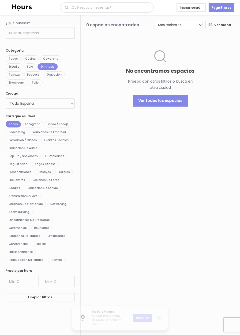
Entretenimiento (21, 252)
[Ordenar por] (178, 25)
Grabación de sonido (43, 188)
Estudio (14, 67)
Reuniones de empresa (49, 132)
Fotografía (32, 124)
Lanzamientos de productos (29, 220)
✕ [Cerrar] (160, 318)
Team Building (19, 212)
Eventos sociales (56, 140)
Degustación (18, 164)
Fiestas (41, 244)
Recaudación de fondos (26, 260)
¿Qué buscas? (18, 23)
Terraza (14, 75)
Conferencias (18, 244)
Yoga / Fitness (45, 164)
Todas (13, 59)
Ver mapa (220, 25)
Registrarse (221, 7)
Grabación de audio (23, 148)
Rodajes (14, 188)
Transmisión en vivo (23, 196)
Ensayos (45, 172)
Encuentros (17, 180)
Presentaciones (20, 172)
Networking (58, 204)
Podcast (33, 75)
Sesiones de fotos (46, 180)
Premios (57, 260)
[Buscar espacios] (109, 7)
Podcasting (17, 132)
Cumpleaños (54, 156)
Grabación (54, 75)
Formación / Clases (23, 140)
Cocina (30, 59)
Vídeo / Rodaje (58, 124)
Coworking (50, 59)
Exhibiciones (56, 236)
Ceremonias (18, 228)
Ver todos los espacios (160, 100)
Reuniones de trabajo (24, 236)
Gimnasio (48, 67)
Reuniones (41, 228)
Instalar (143, 318)
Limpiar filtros (40, 297)
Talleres (64, 172)
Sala (30, 67)
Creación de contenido (26, 204)
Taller (36, 83)
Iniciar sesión (191, 7)
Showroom (16, 83)
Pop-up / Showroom (23, 156)
